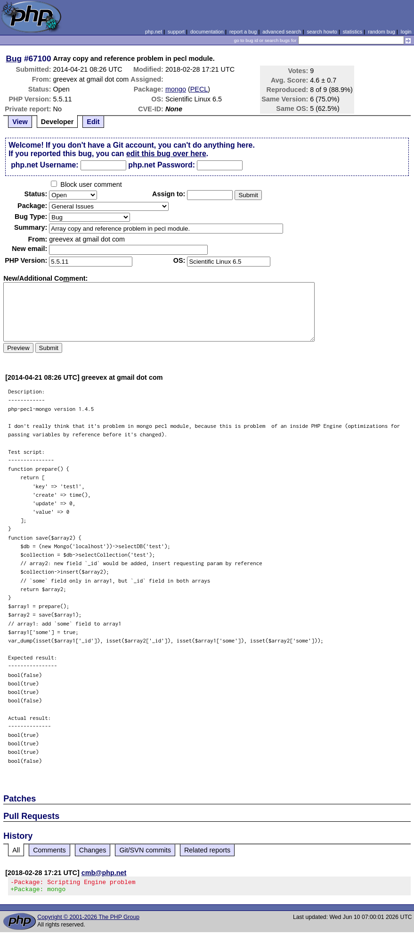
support (176, 31)
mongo (175, 89)
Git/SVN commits (145, 850)
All (16, 850)
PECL (199, 89)
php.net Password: (161, 165)
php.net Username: (44, 165)
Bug (14, 58)
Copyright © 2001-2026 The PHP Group (88, 920)
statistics (352, 31)
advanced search (281, 31)
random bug (381, 31)
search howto (322, 31)
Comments (49, 850)
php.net (153, 31)
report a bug (243, 31)
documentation (207, 31)
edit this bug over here (166, 154)
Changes (92, 850)
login (406, 31)
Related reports (207, 850)
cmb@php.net (104, 873)
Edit (93, 121)
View (20, 121)
